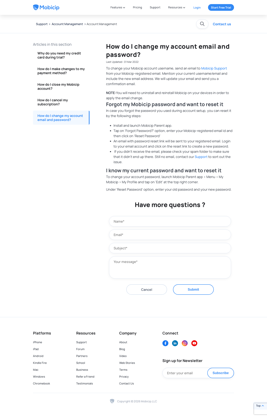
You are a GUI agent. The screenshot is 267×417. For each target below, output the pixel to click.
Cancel (146, 289)
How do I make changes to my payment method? (61, 71)
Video (123, 356)
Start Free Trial (221, 7)
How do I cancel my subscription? (52, 102)
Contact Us (126, 383)
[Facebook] (165, 343)
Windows (39, 377)
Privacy (124, 377)
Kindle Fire (40, 363)
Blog (122, 349)
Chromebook (41, 383)
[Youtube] (194, 343)
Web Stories (127, 363)
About (123, 342)
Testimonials (84, 383)
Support (155, 7)
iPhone (37, 342)
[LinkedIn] (175, 343)
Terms (123, 370)
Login (197, 7)
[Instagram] (185, 343)
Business (82, 370)
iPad (36, 349)
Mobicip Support (214, 68)
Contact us (222, 24)
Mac (35, 370)
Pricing (137, 7)
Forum (80, 349)
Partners (82, 356)
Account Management (67, 24)
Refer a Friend (85, 377)
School (80, 363)
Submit (193, 289)
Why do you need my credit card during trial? (59, 55)
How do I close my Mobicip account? (58, 86)
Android (38, 356)
